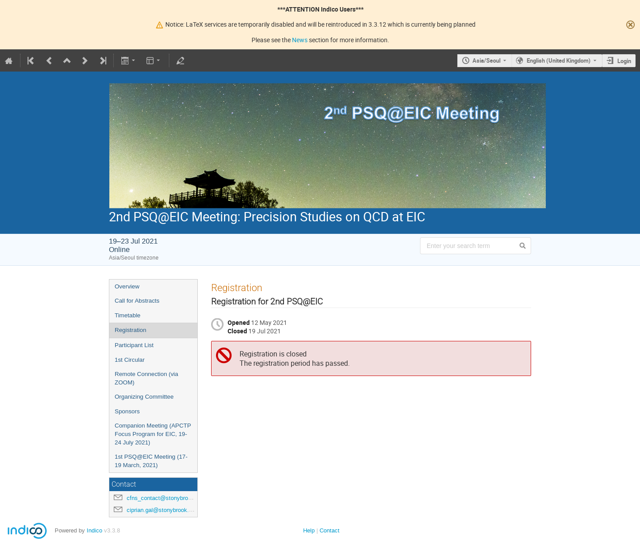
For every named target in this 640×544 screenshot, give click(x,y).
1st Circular (129, 359)
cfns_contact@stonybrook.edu (166, 498)
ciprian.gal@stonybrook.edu (162, 510)
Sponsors (127, 411)
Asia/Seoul (486, 60)
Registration (130, 330)
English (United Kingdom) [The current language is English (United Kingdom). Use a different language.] (559, 60)
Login (624, 61)
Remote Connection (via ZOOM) (146, 378)
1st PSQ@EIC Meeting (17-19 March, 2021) (151, 460)
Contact (330, 530)
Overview (127, 286)
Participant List (134, 345)
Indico (94, 530)
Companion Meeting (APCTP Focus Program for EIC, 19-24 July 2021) (153, 433)
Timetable (127, 315)
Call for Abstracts (137, 300)
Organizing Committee (144, 396)
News (300, 40)
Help (309, 530)
